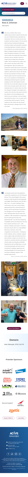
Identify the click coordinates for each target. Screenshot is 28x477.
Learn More (21, 420)
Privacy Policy (16, 468)
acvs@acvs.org (11, 448)
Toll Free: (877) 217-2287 (13, 446)
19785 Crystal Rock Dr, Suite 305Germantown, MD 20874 (15, 443)
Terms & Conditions (7, 468)
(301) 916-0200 (11, 445)
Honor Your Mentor (14, 328)
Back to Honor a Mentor (8, 9)
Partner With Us (8, 420)
